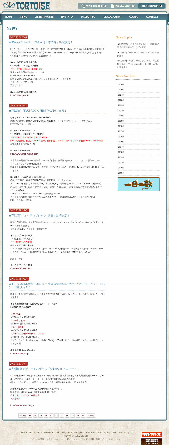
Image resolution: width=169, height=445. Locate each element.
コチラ (20, 85)
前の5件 (22, 416)
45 (67, 416)
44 (62, 416)
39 (35, 416)
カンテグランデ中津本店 (28, 395)
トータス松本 (25, 5)
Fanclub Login (152, 7)
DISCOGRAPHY (87, 432)
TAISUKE (93, 7)
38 (30, 416)
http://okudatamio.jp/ (19, 353)
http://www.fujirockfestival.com (24, 154)
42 (51, 416)
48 (83, 416)
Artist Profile (44, 16)
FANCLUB (111, 432)
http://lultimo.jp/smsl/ (19, 95)
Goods (134, 16)
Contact (154, 16)
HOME (24, 432)
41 (46, 416)
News (23, 16)
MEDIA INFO (72, 432)
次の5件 (91, 416)
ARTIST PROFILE (44, 432)
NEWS (32, 432)
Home (7, 16)
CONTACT (123, 432)
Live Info (67, 16)
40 (40, 416)
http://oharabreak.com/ (20, 268)
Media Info (88, 16)
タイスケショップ (122, 7)
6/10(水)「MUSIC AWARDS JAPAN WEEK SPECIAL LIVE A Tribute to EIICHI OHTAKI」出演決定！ (138, 64)
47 (78, 416)
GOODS (101, 432)
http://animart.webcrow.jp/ (22, 405)
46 (73, 416)
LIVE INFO (60, 432)
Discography (112, 16)
